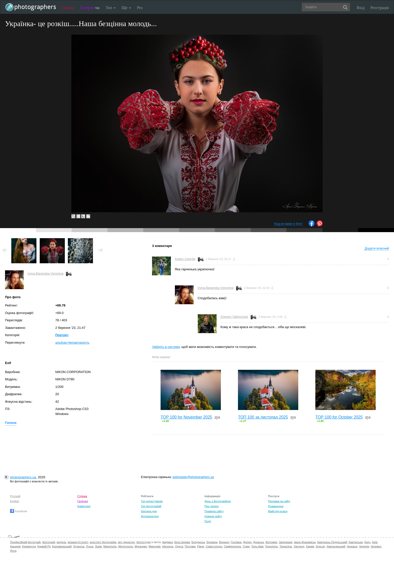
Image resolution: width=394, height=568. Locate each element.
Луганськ (78, 546)
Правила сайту (214, 511)
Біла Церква (182, 542)
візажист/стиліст (78, 542)
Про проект (212, 506)
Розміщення (275, 506)
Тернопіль (271, 546)
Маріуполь (110, 546)
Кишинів (15, 546)
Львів (98, 546)
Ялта (13, 550)
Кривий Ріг (44, 546)
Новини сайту (213, 516)
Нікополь (167, 546)
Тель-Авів (257, 546)
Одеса (179, 546)
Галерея (90, 8)
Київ (374, 542)
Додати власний (377, 248)
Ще (126, 8)
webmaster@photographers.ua (193, 477)
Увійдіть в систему (166, 347)
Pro (139, 8)
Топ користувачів (152, 501)
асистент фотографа (103, 542)
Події (208, 521)
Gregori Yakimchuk (234, 317)
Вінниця (224, 542)
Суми (246, 546)
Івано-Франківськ (305, 542)
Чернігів (364, 546)
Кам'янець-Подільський (332, 542)
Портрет (62, 335)
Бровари (212, 542)
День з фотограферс (218, 501)
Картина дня (149, 511)
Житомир (271, 542)
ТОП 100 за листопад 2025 (263, 417)
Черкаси (352, 546)
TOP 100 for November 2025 (186, 417)
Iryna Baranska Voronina (45, 273)
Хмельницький (335, 546)
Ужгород (299, 546)
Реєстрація (380, 8)
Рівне (200, 546)
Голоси (10, 423)
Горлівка (236, 542)
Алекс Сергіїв (185, 259)
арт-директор (126, 542)
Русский (15, 496)
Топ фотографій (151, 506)
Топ (111, 8)
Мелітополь (125, 546)
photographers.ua (23, 477)
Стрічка (67, 8)
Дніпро (247, 542)
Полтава (190, 546)
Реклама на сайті (279, 501)
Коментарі (83, 506)
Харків (310, 546)
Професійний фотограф (25, 542)
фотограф (48, 542)
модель (61, 542)
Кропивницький (62, 546)
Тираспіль (285, 546)
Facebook (18, 511)
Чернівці (376, 546)
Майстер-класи (277, 511)
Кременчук (29, 546)
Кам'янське (356, 542)
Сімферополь (232, 546)
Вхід (361, 8)
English (14, 501)
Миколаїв (155, 546)
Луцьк (89, 546)
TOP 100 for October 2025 (339, 417)
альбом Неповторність (72, 342)
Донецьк (258, 542)
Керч (367, 542)
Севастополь (214, 546)
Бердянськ (198, 542)
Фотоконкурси (150, 516)
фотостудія (143, 542)
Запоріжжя (285, 542)
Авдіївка (167, 542)
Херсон (320, 546)
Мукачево (141, 546)
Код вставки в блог (288, 224)
